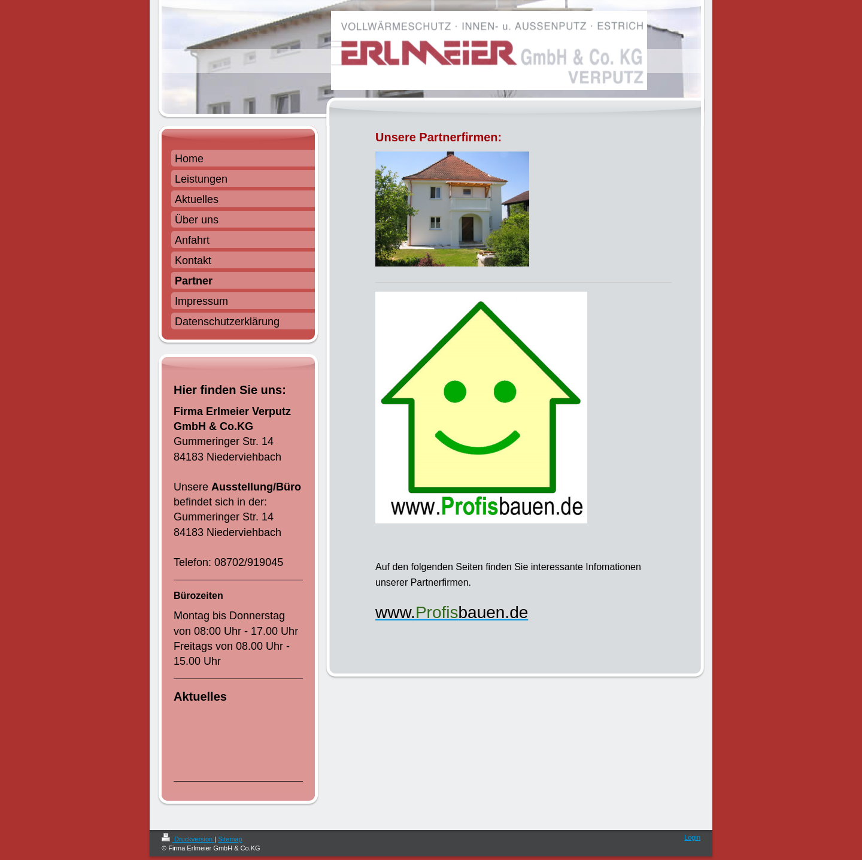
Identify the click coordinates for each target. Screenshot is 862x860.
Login (692, 837)
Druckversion (188, 839)
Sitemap (230, 839)
